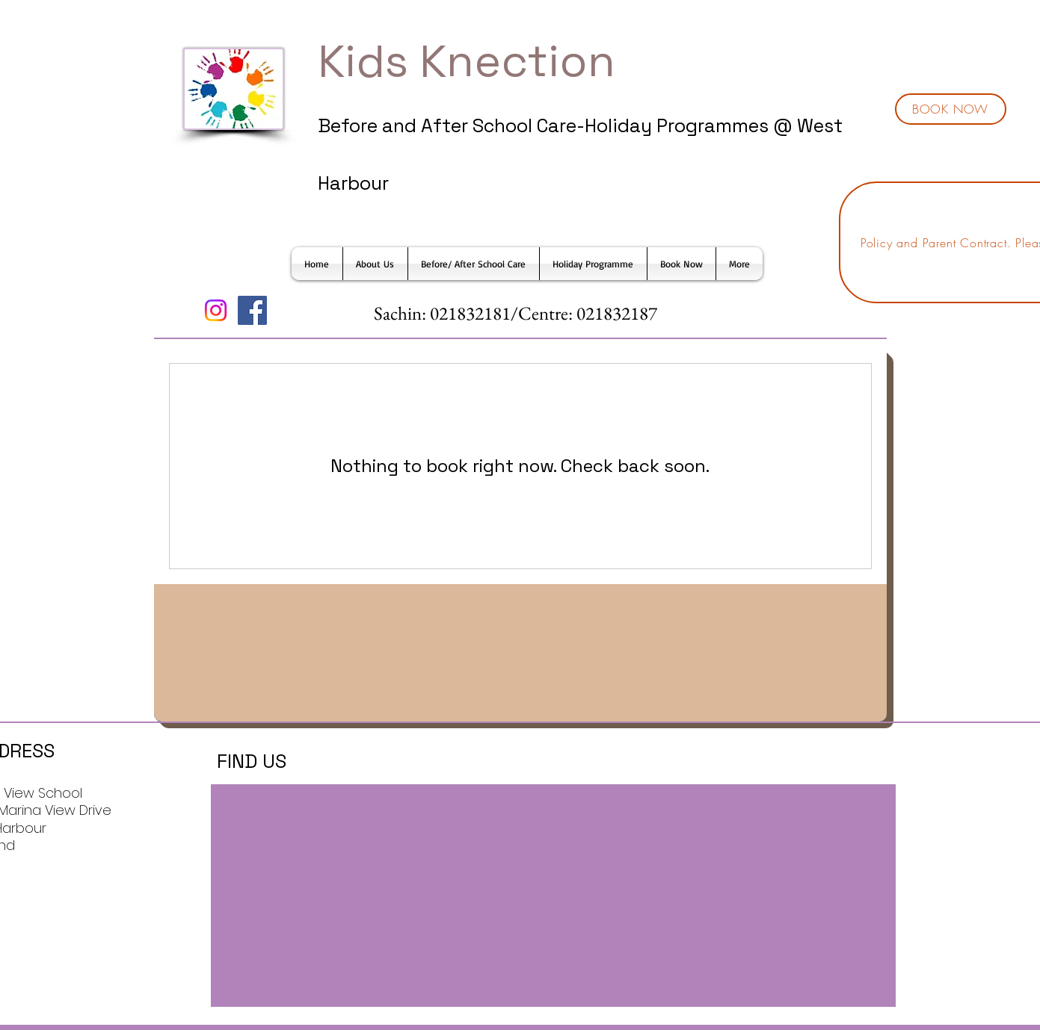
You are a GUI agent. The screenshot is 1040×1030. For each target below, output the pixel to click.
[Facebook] (252, 310)
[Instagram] (215, 310)
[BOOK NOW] (950, 109)
